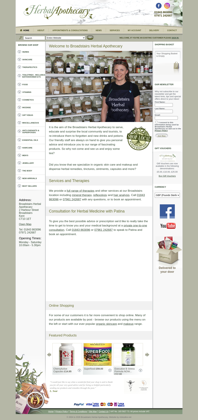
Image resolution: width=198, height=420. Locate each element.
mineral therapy (82, 195)
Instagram (167, 6)
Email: (158, 115)
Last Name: (160, 108)
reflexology (100, 195)
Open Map (25, 224)
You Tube (168, 226)
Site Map (93, 411)
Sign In (175, 38)
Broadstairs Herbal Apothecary (58, 12)
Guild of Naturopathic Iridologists (130, 386)
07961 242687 (72, 199)
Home (51, 411)
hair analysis (121, 195)
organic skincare (106, 323)
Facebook (159, 6)
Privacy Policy (161, 131)
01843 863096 (81, 229)
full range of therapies (80, 190)
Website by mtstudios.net (120, 417)
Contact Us (103, 411)
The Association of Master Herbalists (144, 386)
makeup (128, 323)
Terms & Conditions (78, 411)
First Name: (160, 102)
